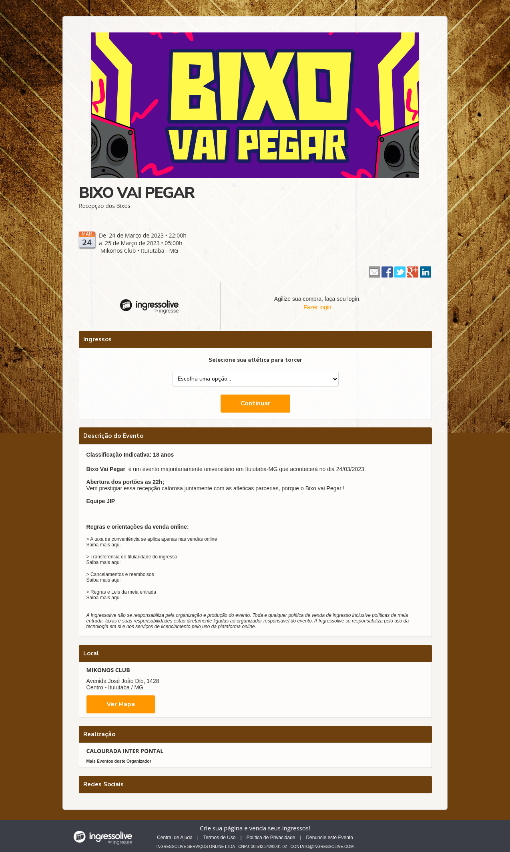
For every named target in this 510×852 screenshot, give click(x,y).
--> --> (256, 379)
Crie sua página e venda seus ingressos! (255, 828)
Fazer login (317, 307)
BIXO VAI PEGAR (136, 193)
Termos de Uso (219, 837)
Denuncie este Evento (329, 837)
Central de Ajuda (175, 837)
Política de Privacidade (270, 837)
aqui (115, 545)
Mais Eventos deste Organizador (118, 761)
